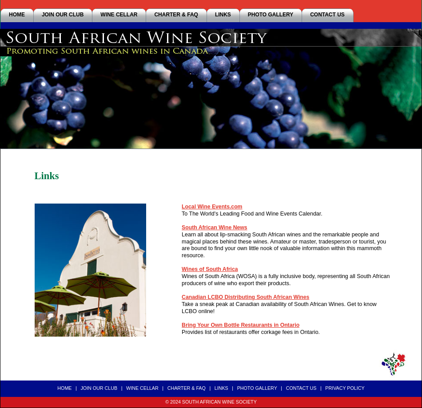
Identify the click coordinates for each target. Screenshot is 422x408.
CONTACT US (327, 15)
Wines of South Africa (210, 269)
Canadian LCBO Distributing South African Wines (245, 297)
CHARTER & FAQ (176, 15)
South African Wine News (214, 227)
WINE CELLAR (118, 15)
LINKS (223, 15)
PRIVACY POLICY (344, 388)
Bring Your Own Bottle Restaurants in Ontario (240, 325)
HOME (17, 15)
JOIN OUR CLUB (63, 15)
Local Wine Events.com (212, 207)
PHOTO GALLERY (270, 15)
